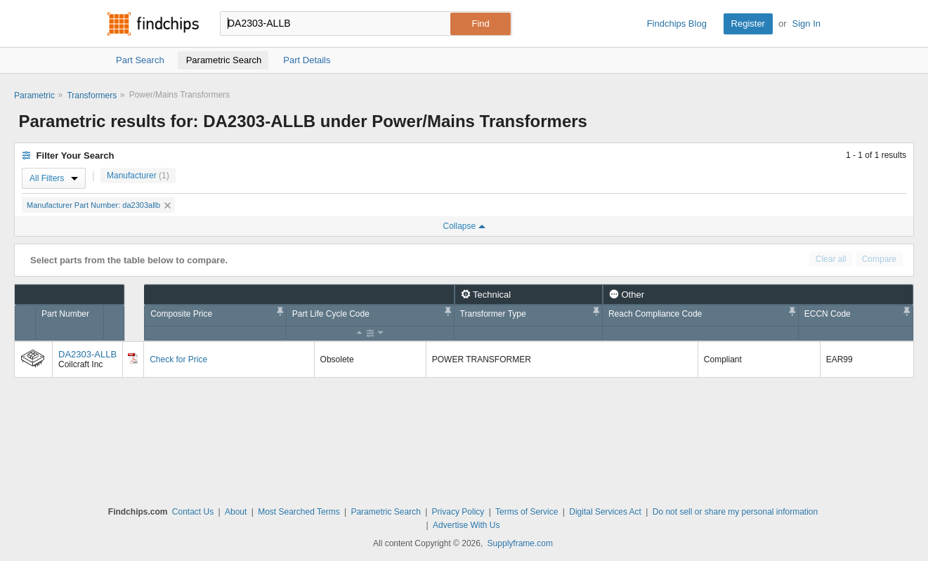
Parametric (34, 95)
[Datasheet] (133, 358)
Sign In (806, 23)
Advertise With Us (466, 525)
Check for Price (178, 359)
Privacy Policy (458, 512)
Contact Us (193, 512)
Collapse (464, 226)
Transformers (92, 95)
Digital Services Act (605, 512)
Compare (879, 259)
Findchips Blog (677, 23)
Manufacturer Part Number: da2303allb (99, 205)
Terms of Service (526, 512)
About (236, 512)
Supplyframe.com (520, 543)
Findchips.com (153, 24)
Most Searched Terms (299, 512)
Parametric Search (385, 512)
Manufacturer (138, 175)
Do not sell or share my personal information (735, 512)
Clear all (831, 259)
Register (748, 23)
